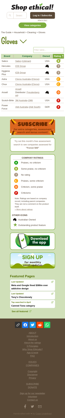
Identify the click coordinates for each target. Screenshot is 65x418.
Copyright (32, 371)
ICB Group (20, 66)
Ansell (18, 89)
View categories (32, 25)
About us (32, 339)
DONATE (32, 387)
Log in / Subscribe (42, 15)
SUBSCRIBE (32, 384)
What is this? (42, 20)
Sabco (18, 61)
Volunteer (32, 396)
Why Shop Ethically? (32, 349)
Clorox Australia (23, 79)
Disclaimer (32, 374)
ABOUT (32, 333)
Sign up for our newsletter (32, 393)
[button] (8, 56)
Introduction (32, 336)
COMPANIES (32, 365)
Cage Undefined (44, 413)
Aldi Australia (21, 107)
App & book (32, 352)
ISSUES (32, 362)
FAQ (32, 356)
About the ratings (32, 342)
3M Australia (21, 100)
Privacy (32, 378)
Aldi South (34, 107)
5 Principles (32, 346)
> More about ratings (24, 209)
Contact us (32, 400)
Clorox (35, 79)
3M (30, 100)
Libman (26, 61)
